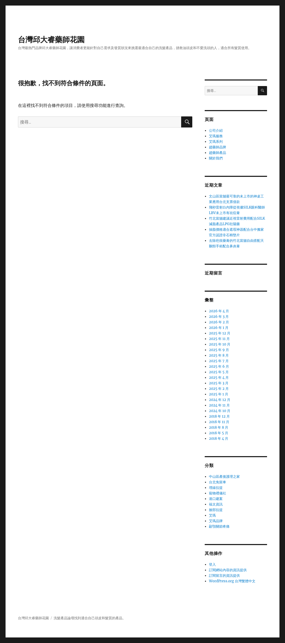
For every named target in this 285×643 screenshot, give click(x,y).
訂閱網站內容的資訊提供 (228, 570)
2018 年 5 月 (218, 433)
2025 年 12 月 (219, 333)
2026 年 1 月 (218, 327)
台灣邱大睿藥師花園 (51, 39)
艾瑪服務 (216, 136)
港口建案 (216, 499)
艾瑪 (212, 515)
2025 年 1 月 (218, 394)
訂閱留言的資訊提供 (224, 575)
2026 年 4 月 (219, 311)
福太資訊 (216, 504)
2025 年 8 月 (219, 355)
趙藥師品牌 (217, 147)
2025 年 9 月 (219, 350)
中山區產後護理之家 (224, 476)
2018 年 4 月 (218, 438)
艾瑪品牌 (216, 521)
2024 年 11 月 (219, 405)
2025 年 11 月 (219, 339)
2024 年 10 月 (219, 411)
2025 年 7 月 (219, 361)
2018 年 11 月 (219, 422)
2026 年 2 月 (219, 322)
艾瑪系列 (216, 141)
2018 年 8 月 (218, 427)
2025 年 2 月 (219, 388)
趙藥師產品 (217, 152)
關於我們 (216, 158)
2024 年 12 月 (219, 400)
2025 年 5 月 (219, 372)
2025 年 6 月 (219, 366)
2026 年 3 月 (219, 316)
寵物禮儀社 (217, 493)
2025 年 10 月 (219, 344)
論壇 (70, 618)
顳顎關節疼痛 (219, 526)
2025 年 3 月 (218, 383)
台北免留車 (217, 482)
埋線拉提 (216, 487)
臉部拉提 (216, 510)
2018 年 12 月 (219, 416)
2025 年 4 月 (219, 377)
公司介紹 (216, 130)
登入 (212, 564)
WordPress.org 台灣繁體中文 (232, 581)
